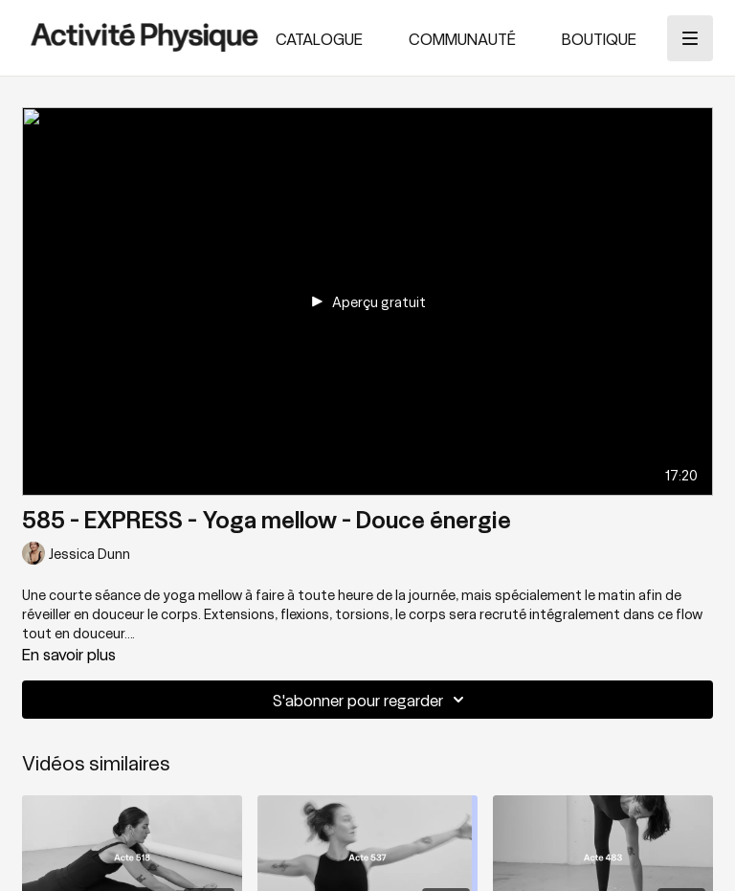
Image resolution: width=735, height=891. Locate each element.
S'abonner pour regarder (371, 699)
